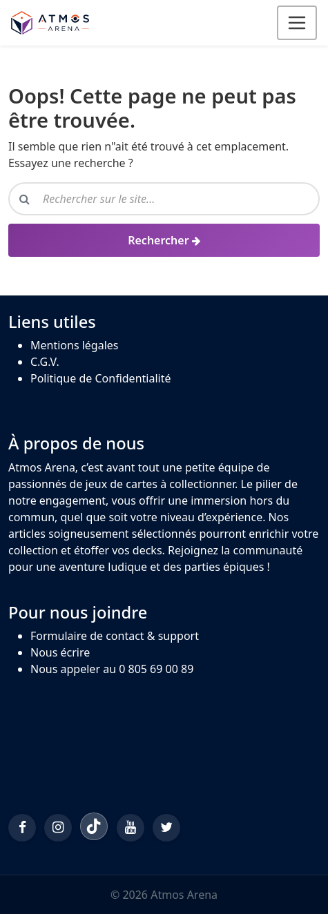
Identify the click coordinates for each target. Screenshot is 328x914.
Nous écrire (60, 652)
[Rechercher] (164, 240)
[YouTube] (130, 828)
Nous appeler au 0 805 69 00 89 (111, 669)
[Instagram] (58, 828)
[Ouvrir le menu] (297, 23)
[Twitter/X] (166, 828)
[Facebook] (22, 828)
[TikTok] (94, 826)
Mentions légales (74, 345)
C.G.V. (44, 361)
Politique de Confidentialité (100, 378)
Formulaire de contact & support (114, 635)
